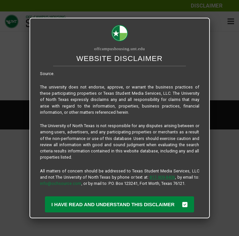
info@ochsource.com (60, 183)
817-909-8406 (162, 177)
